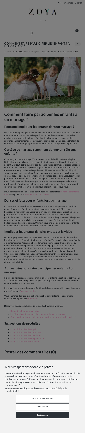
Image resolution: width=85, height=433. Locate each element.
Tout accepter (42, 415)
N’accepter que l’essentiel (42, 398)
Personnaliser (42, 407)
